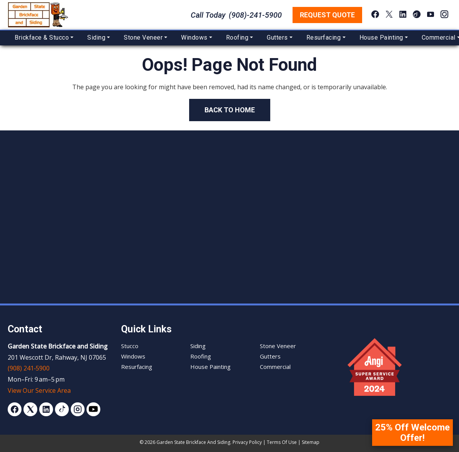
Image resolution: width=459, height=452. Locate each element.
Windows (194, 37)
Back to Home (230, 110)
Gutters (277, 37)
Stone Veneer (143, 37)
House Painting (381, 37)
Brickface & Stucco (42, 37)
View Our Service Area (39, 390)
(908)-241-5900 (255, 15)
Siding (96, 37)
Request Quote (327, 15)
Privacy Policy (247, 442)
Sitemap (310, 442)
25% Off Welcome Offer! (412, 432)
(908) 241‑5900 (29, 368)
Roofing (237, 37)
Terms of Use (282, 442)
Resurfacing (323, 37)
